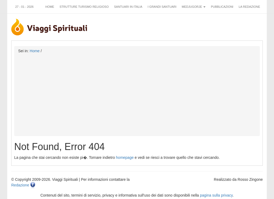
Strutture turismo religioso (84, 6)
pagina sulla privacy (216, 195)
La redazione (249, 6)
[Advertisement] (137, 93)
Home (49, 6)
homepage (125, 157)
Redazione (20, 185)
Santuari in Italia (128, 6)
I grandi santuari (162, 6)
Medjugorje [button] (194, 6)
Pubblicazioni (222, 6)
